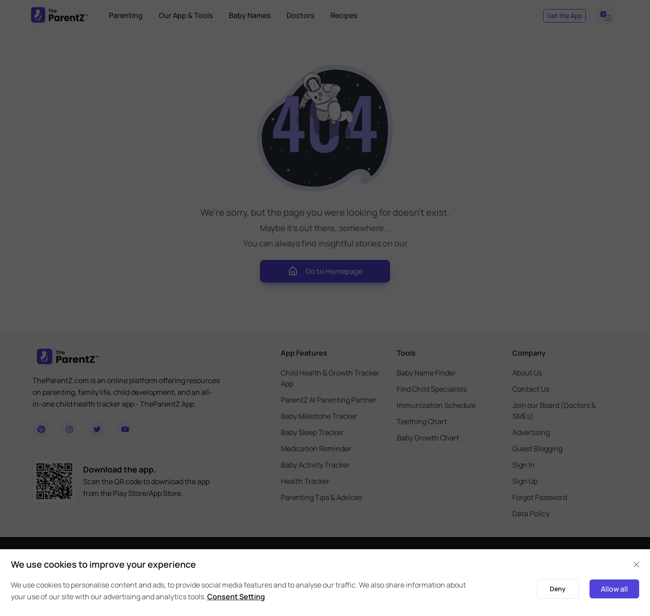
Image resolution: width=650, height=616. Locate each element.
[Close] (636, 564)
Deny (558, 588)
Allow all (614, 589)
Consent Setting (236, 597)
